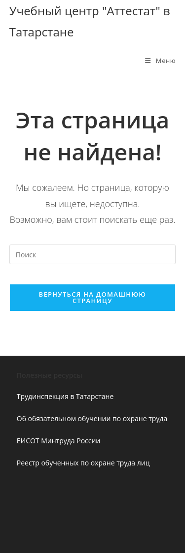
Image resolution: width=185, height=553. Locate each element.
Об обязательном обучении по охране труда (92, 418)
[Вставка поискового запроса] (92, 254)
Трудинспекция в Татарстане (65, 396)
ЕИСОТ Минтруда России (59, 440)
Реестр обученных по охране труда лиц (83, 462)
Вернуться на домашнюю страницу (93, 297)
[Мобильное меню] (160, 60)
